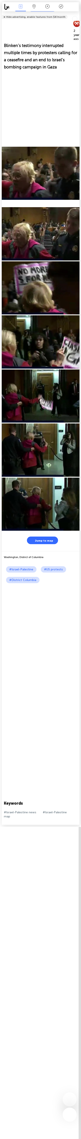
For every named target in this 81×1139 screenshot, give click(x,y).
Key (61, 7)
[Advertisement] (40, 626)
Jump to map (41, 540)
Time (47, 7)
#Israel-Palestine (21, 569)
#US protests (53, 569)
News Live (20, 7)
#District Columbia (22, 580)
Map (34, 7)
